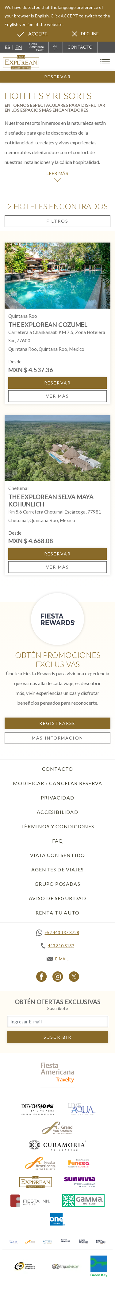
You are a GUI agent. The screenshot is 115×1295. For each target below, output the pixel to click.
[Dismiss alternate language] (85, 33)
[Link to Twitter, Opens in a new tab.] (74, 976)
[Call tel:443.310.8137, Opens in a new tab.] (57, 946)
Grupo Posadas (57, 884)
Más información (57, 737)
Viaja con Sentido (57, 855)
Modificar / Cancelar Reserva (57, 783)
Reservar (57, 76)
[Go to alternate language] (32, 34)
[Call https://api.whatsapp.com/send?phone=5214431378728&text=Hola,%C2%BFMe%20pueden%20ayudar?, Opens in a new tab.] (57, 933)
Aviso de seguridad (57, 898)
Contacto (57, 769)
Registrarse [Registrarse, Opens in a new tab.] (57, 723)
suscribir (58, 1037)
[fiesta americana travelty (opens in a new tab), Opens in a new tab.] (57, 1072)
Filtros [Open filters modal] (58, 221)
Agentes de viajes (57, 869)
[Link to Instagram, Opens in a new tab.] (57, 976)
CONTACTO (80, 47)
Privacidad (57, 797)
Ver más (57, 396)
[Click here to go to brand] (35, 1182)
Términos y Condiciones (57, 826)
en (18, 47)
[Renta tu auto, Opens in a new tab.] (56, 47)
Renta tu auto (58, 912)
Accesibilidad (57, 812)
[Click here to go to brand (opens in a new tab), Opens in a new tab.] (37, 1109)
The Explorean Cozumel (47, 324)
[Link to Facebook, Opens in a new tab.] (41, 976)
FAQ (57, 841)
